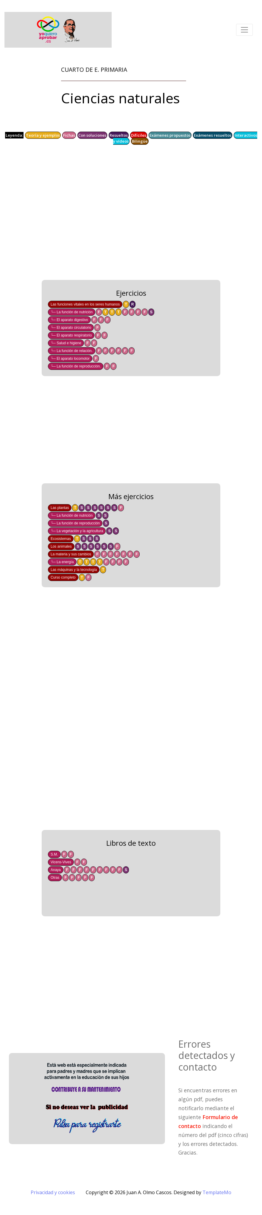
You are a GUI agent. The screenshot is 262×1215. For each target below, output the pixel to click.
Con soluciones (92, 135)
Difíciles (138, 135)
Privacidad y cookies (53, 1192)
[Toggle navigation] (244, 30)
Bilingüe (140, 141)
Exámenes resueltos (212, 135)
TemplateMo (216, 1192)
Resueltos (119, 135)
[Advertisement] (131, 213)
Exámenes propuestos (170, 135)
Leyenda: (14, 135)
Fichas (69, 135)
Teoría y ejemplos (43, 135)
